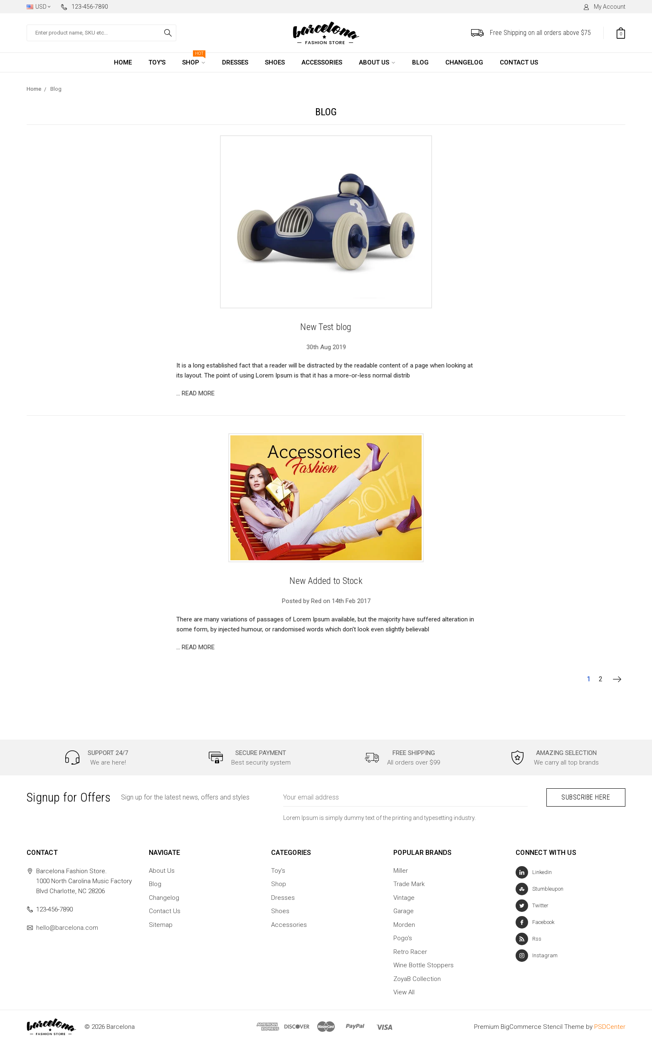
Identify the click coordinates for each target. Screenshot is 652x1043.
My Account (604, 6)
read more (198, 393)
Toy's (156, 62)
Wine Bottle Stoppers (423, 965)
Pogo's (402, 938)
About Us (374, 62)
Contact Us (519, 62)
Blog (420, 62)
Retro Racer (410, 951)
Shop (193, 59)
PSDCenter (609, 1026)
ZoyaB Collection (417, 978)
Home (123, 62)
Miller (400, 870)
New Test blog (325, 327)
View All (404, 992)
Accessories (321, 62)
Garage (403, 911)
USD (38, 6)
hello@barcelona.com (67, 927)
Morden (404, 924)
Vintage (404, 897)
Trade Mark (409, 884)
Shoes (275, 62)
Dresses (235, 62)
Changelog (464, 62)
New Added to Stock (326, 581)
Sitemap (161, 924)
